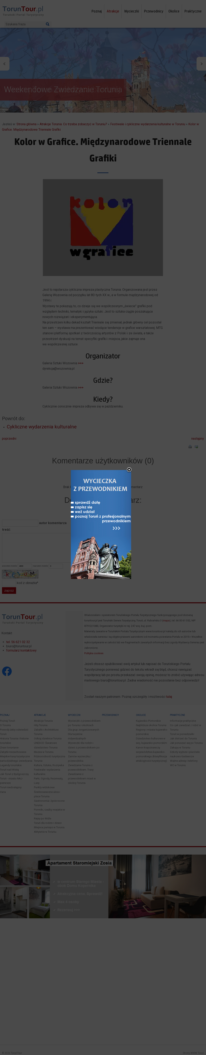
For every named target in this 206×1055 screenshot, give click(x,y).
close (129, 470)
